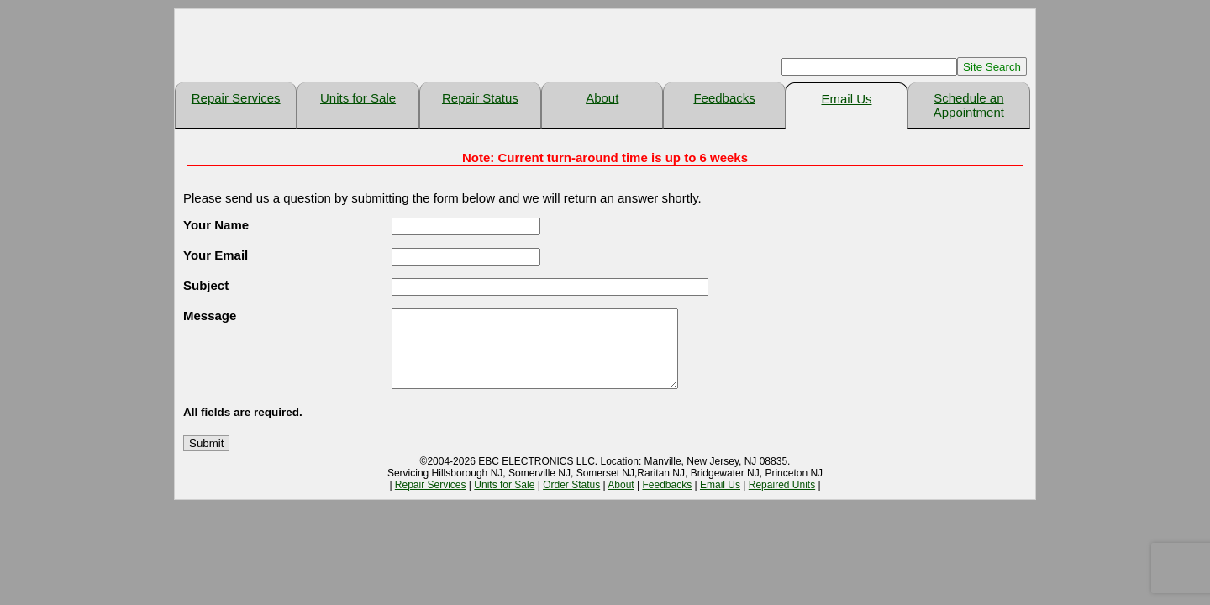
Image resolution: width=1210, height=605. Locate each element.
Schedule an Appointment (969, 105)
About (602, 98)
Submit (206, 458)
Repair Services (236, 98)
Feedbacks (724, 98)
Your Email (215, 255)
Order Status (571, 500)
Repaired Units (782, 500)
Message (209, 315)
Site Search (992, 66)
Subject (206, 285)
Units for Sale (358, 98)
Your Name (216, 225)
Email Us (846, 99)
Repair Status (480, 98)
